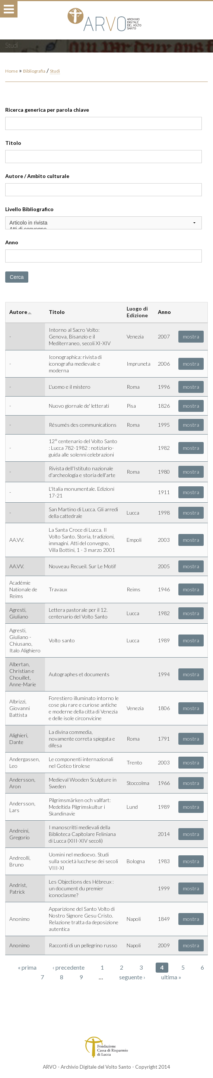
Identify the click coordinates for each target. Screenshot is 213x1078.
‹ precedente (69, 967)
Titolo (13, 143)
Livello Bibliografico (29, 209)
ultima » (171, 976)
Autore (20, 312)
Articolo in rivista (103, 223)
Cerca (16, 277)
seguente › (132, 976)
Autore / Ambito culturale (37, 176)
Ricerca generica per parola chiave (47, 109)
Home (11, 71)
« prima (27, 967)
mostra (191, 336)
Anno (11, 242)
